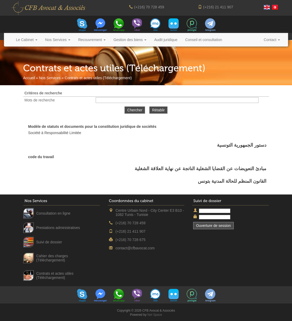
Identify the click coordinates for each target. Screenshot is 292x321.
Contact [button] (272, 40)
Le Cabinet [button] (26, 40)
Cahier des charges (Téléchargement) (52, 258)
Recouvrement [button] (92, 40)
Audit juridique (166, 40)
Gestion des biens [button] (129, 40)
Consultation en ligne (53, 213)
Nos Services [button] (57, 40)
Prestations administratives (58, 228)
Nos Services (49, 78)
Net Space (154, 315)
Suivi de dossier (49, 242)
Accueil (29, 78)
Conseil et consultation (203, 40)
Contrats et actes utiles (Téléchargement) (54, 275)
